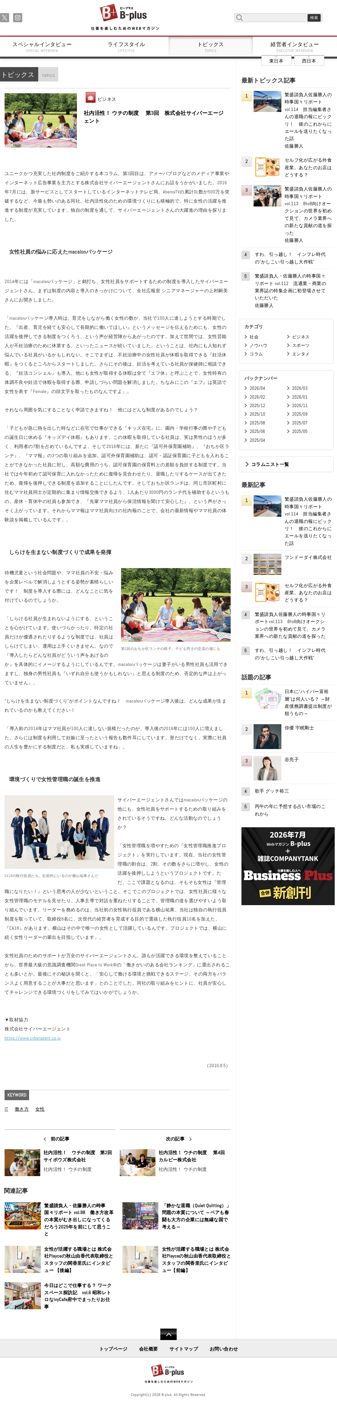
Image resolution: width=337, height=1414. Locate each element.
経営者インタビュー (295, 47)
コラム (256, 354)
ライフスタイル (126, 47)
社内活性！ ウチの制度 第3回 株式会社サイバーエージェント (154, 117)
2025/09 (300, 414)
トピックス (210, 47)
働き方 (22, 1109)
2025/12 (257, 405)
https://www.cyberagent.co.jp (33, 1038)
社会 (254, 337)
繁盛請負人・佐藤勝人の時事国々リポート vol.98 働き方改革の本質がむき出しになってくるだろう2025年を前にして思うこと (79, 1220)
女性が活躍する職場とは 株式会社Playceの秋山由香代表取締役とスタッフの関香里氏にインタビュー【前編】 (196, 1259)
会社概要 (148, 1349)
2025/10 (257, 414)
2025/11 (300, 405)
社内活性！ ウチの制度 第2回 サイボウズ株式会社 (78, 1156)
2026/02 (257, 397)
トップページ (113, 1349)
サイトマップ (183, 1349)
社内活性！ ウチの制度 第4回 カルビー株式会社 (193, 1156)
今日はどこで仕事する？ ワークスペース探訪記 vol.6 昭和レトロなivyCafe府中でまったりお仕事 (78, 1296)
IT (6, 1109)
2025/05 (300, 431)
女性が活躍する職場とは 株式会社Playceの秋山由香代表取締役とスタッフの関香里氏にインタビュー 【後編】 (79, 1259)
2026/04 (257, 388)
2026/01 (300, 397)
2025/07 (300, 423)
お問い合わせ (224, 1349)
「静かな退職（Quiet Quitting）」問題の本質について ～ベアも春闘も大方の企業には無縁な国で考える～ (196, 1216)
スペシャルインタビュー (42, 47)
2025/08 (257, 423)
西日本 (309, 61)
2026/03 (300, 388)
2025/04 (257, 440)
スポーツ (301, 345)
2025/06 (257, 431)
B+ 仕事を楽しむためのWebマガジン (125, 17)
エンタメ (301, 354)
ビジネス (107, 99)
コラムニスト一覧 (270, 464)
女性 (40, 1109)
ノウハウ (258, 345)
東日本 (276, 61)
